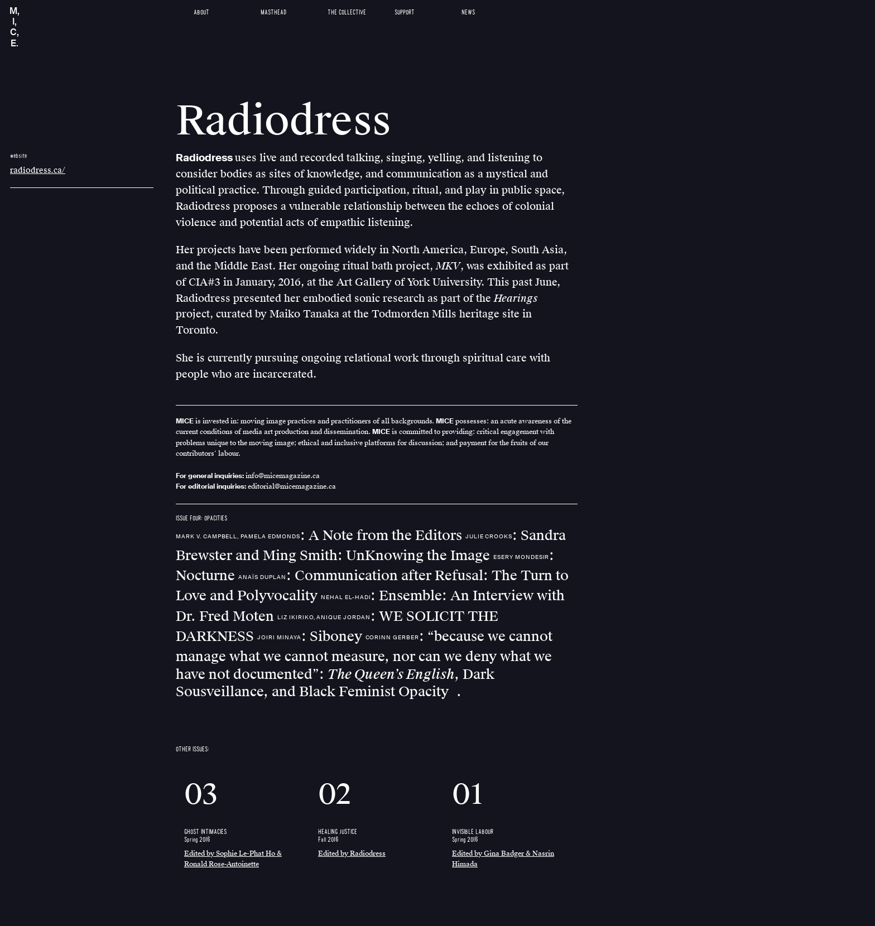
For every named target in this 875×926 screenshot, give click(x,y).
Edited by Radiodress (352, 853)
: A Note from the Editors (320, 535)
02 (334, 795)
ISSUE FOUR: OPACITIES (201, 518)
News (468, 12)
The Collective (347, 12)
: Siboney (311, 636)
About (201, 12)
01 (467, 795)
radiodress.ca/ (37, 170)
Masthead (273, 12)
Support (405, 12)
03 (201, 795)
